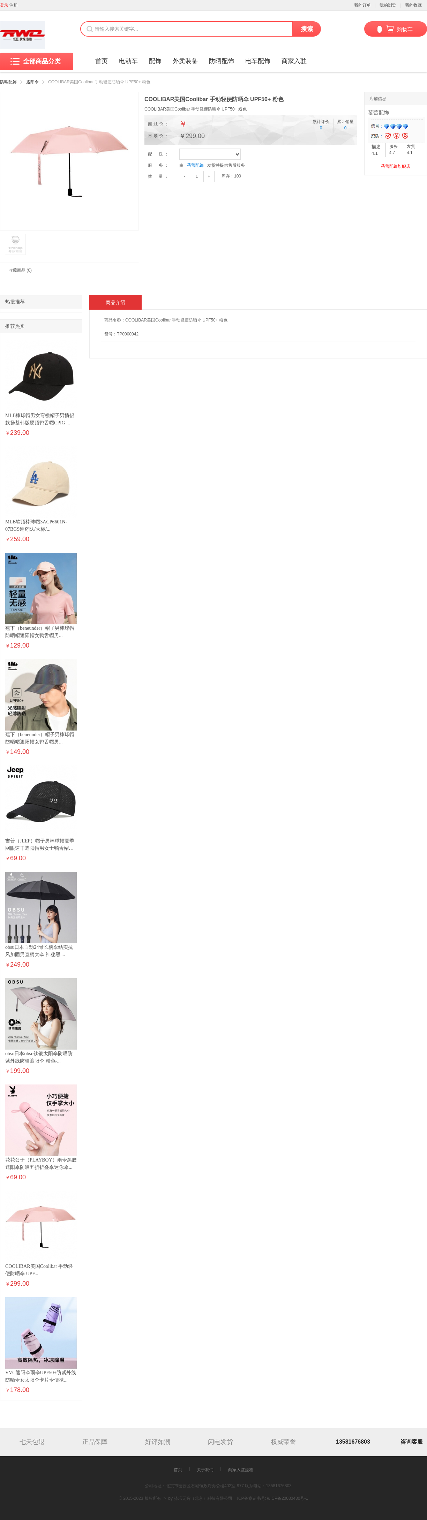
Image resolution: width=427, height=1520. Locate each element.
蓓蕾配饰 (195, 165)
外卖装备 (185, 61)
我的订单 (362, 5)
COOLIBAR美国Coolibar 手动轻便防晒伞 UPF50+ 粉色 (195, 109)
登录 (4, 5)
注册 (13, 5)
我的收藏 (413, 5)
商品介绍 (115, 302)
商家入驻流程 (240, 1469)
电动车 (128, 61)
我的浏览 (388, 5)
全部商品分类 (35, 61)
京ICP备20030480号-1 (287, 1498)
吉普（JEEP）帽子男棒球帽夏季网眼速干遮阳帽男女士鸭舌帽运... (39, 848)
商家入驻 (294, 61)
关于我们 (205, 1469)
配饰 (155, 61)
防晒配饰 (221, 61)
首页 (101, 61)
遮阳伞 (32, 82)
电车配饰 (257, 61)
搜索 (307, 28)
